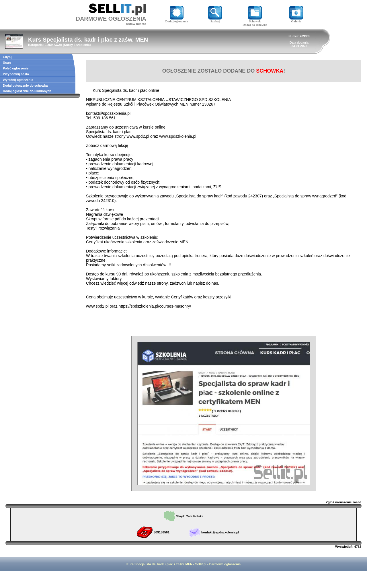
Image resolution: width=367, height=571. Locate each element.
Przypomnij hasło (16, 74)
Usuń (7, 62)
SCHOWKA (269, 71)
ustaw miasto (136, 24)
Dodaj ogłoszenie (176, 20)
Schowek (255, 20)
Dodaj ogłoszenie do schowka (25, 85)
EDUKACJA (53, 44)
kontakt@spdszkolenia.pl (220, 532)
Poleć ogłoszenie (15, 68)
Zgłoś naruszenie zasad (343, 502)
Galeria (296, 20)
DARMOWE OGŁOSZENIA (111, 18)
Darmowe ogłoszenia (225, 564)
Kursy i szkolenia (77, 44)
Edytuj (8, 57)
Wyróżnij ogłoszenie (18, 79)
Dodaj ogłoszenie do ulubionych (27, 91)
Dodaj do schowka (255, 24)
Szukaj (215, 20)
